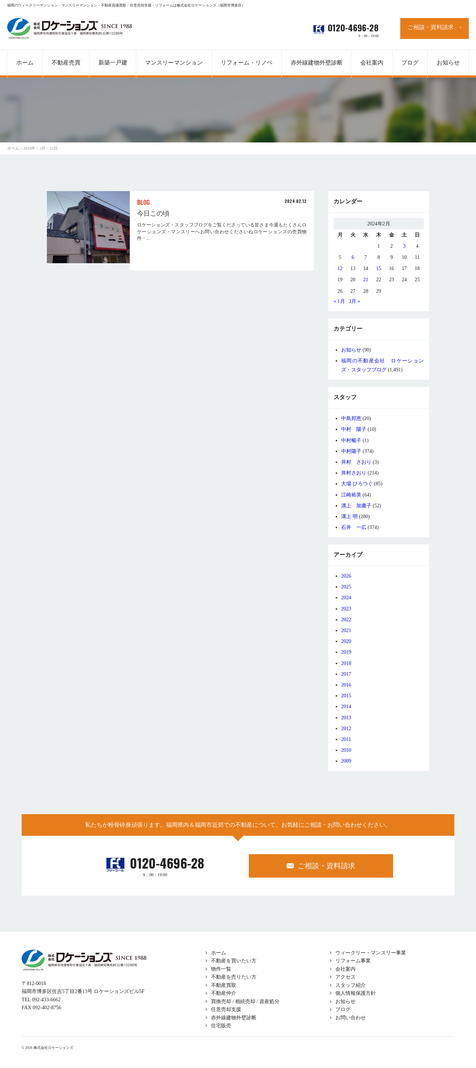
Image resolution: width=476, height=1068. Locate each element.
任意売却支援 (226, 1009)
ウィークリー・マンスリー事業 (370, 953)
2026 (346, 576)
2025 (346, 587)
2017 (346, 674)
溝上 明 (349, 516)
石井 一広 (353, 527)
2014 (346, 706)
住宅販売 (221, 1025)
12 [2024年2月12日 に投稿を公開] (340, 268)
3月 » (354, 301)
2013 (346, 717)
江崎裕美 (351, 495)
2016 (346, 685)
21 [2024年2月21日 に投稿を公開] (365, 279)
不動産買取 (223, 985)
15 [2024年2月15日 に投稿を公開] (378, 268)
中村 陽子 (353, 429)
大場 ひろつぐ (357, 483)
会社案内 (345, 969)
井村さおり (353, 473)
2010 (346, 750)
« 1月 (339, 301)
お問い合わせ (350, 1017)
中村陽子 (351, 451)
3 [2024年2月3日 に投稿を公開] (404, 246)
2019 (346, 652)
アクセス (345, 977)
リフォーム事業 (353, 960)
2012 (346, 728)
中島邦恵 (351, 418)
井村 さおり (356, 462)
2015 (346, 695)
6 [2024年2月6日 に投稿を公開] (353, 257)
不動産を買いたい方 (233, 960)
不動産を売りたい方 (233, 977)
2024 (346, 597)
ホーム (218, 953)
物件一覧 (221, 969)
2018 (346, 663)
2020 (346, 641)
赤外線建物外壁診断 (317, 62)
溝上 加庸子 (356, 505)
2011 (346, 739)
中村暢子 (351, 440)
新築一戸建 (112, 62)
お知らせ (351, 350)
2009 (346, 761)
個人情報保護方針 (355, 993)
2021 (346, 630)
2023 (346, 609)
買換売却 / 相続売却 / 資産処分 (245, 1001)
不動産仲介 (223, 993)
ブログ (343, 1009)
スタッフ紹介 (350, 985)
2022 (346, 619)
